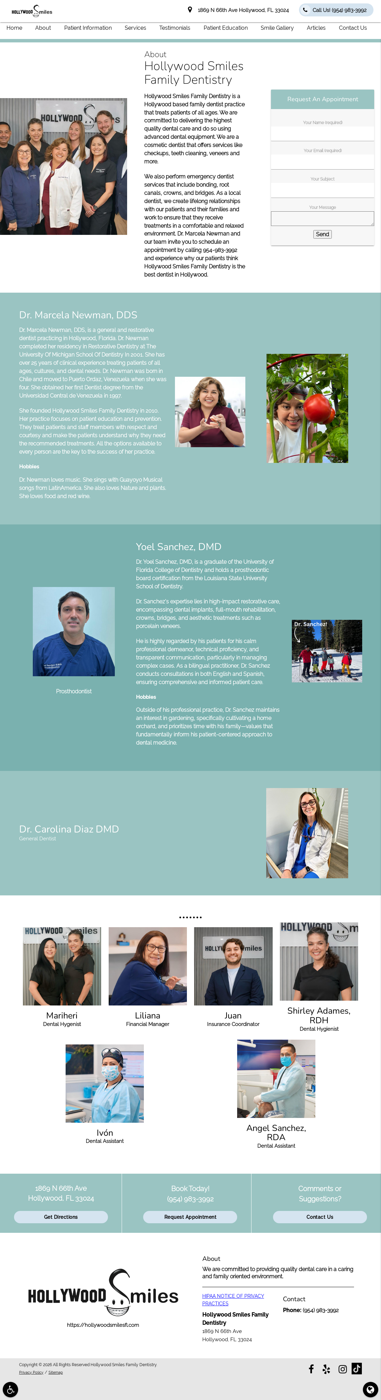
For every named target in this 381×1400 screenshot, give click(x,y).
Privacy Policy (32, 1372)
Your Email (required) (323, 150)
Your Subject (323, 179)
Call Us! (333, 10)
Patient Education (226, 28)
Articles (316, 28)
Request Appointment (190, 1217)
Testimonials (174, 28)
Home (14, 28)
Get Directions (61, 1217)
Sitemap (59, 1372)
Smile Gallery (277, 28)
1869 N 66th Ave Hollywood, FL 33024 (238, 10)
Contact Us (353, 28)
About (43, 28)
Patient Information (88, 28)
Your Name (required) (322, 122)
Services (135, 28)
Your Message (322, 207)
